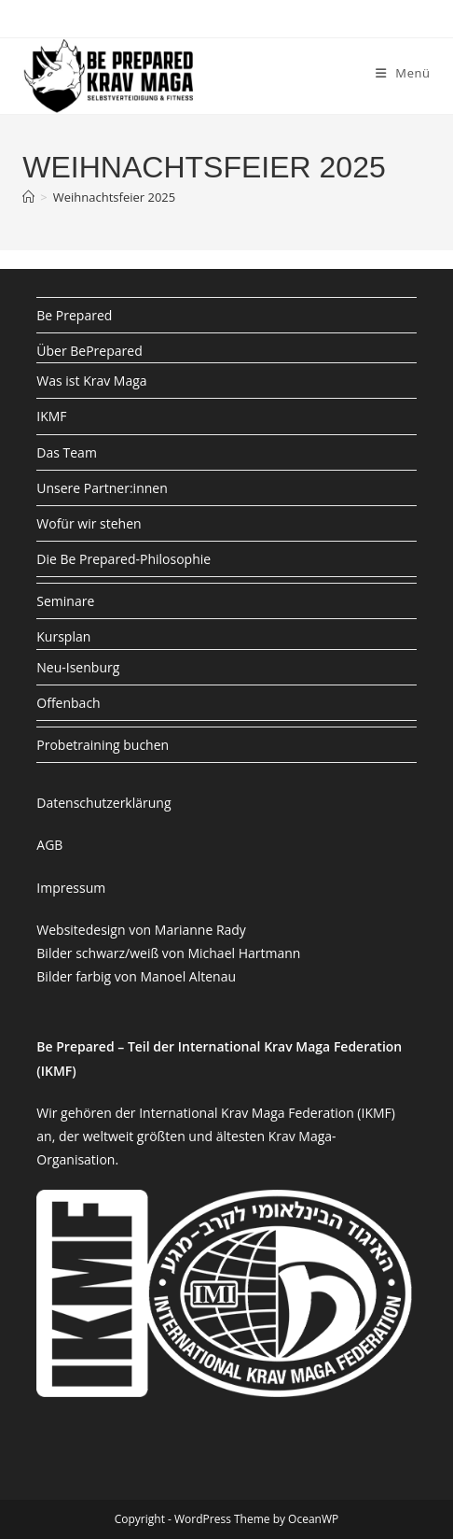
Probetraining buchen (102, 745)
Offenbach (68, 703)
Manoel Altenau (188, 976)
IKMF (51, 416)
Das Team (66, 452)
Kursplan (63, 636)
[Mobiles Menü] (403, 72)
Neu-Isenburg (77, 667)
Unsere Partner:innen (101, 488)
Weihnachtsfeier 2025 (114, 197)
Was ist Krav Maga (91, 380)
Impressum (70, 888)
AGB (49, 845)
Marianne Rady (200, 930)
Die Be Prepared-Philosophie (123, 559)
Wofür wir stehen (88, 523)
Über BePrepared (89, 351)
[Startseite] (28, 197)
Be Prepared (74, 315)
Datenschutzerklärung (103, 803)
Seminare (65, 601)
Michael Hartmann (243, 953)
